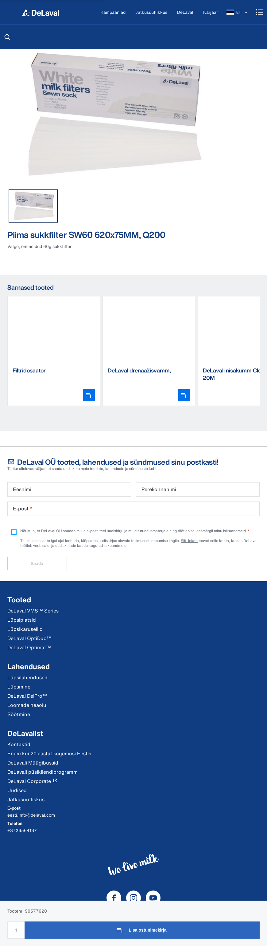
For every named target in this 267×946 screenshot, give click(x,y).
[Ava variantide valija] (89, 395)
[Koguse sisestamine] (16, 930)
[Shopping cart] (259, 12)
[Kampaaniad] (112, 12)
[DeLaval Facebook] (114, 898)
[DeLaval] (185, 12)
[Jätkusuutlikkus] (151, 12)
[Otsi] (7, 37)
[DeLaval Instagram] (133, 898)
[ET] (237, 12)
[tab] (33, 206)
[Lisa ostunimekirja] (142, 930)
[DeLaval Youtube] (153, 898)
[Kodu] (40, 12)
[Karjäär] (210, 12)
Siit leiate (189, 540)
